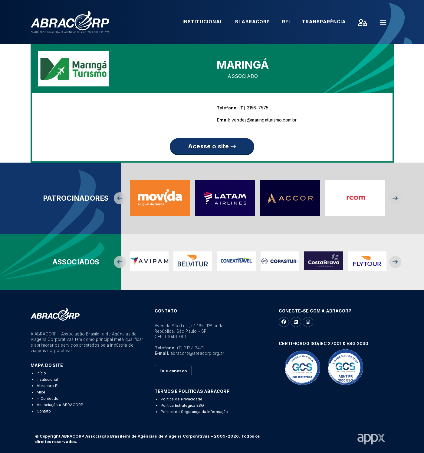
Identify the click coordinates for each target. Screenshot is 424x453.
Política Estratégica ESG (182, 405)
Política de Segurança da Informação (194, 411)
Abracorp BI (47, 385)
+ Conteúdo (47, 398)
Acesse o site (212, 146)
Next (395, 198)
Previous (120, 198)
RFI (286, 21)
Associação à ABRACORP (60, 405)
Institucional (202, 21)
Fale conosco (173, 370)
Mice (41, 392)
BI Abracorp (252, 21)
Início (41, 373)
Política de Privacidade (181, 399)
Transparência (324, 21)
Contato (44, 411)
